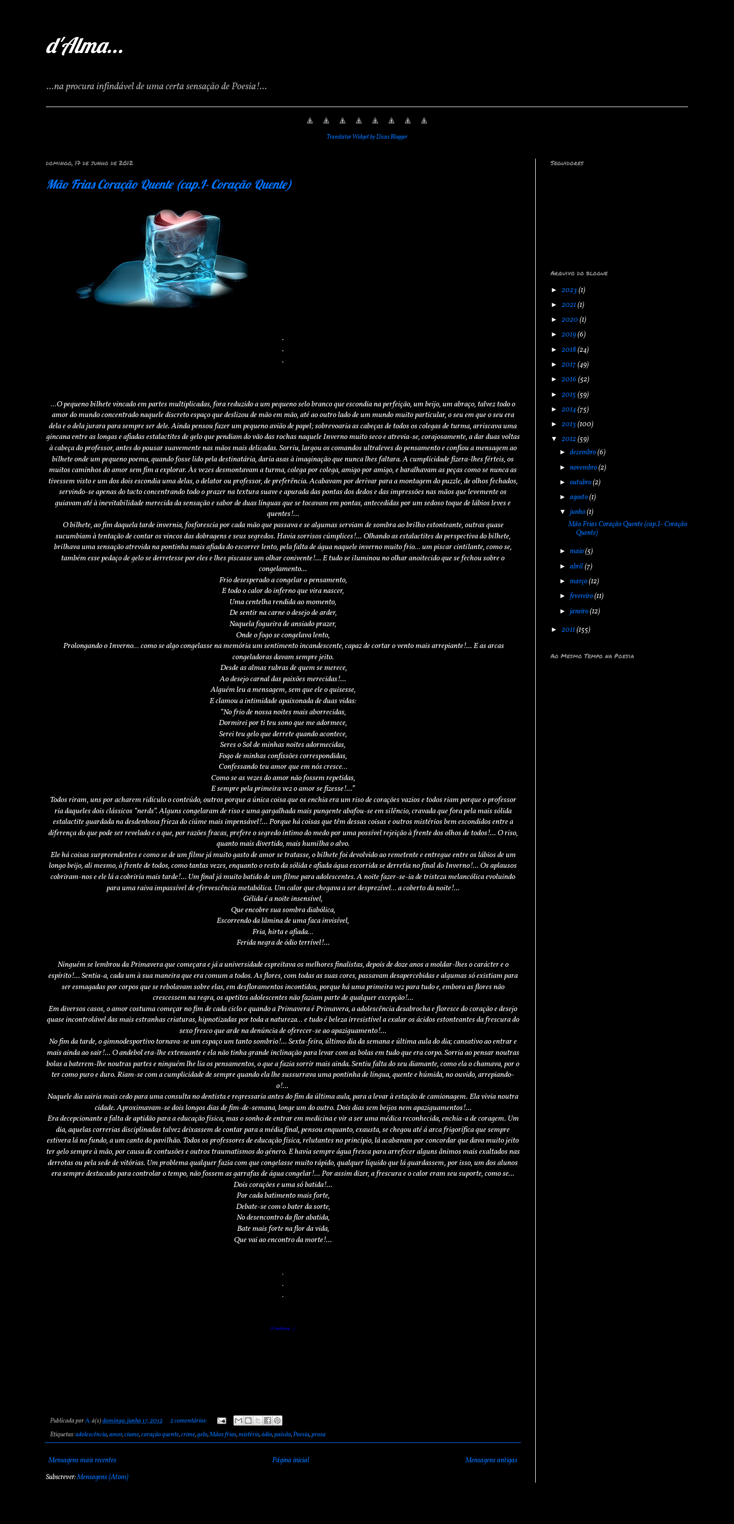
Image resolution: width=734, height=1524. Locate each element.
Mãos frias (223, 1434)
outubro (581, 482)
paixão (282, 1434)
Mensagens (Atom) (102, 1477)
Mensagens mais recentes (82, 1460)
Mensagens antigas (491, 1460)
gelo (202, 1434)
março (579, 581)
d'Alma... (84, 45)
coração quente (160, 1434)
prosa (318, 1434)
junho (578, 512)
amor (115, 1434)
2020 (571, 320)
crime (188, 1434)
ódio (266, 1434)
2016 (570, 379)
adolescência (91, 1434)
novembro (584, 468)
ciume (131, 1434)
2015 (570, 395)
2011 (569, 630)
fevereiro (582, 596)
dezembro (583, 452)
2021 (570, 305)
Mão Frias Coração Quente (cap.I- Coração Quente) (169, 184)
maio (577, 551)
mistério (249, 1434)
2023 (570, 290)
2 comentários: (189, 1421)
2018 (570, 350)
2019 (570, 335)
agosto (579, 497)
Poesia (301, 1434)
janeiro (580, 611)
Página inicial (290, 1460)
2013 (570, 424)
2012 (570, 439)
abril (577, 567)
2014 (570, 410)
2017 (570, 365)
